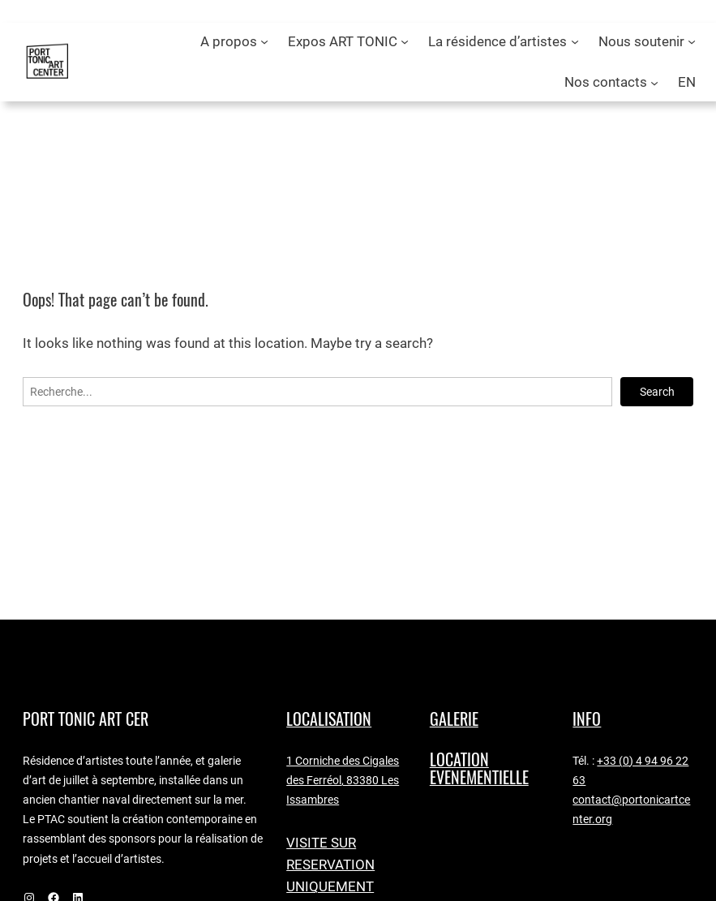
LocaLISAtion (328, 719)
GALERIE (454, 719)
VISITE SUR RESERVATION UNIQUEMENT (330, 864)
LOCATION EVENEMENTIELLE (479, 768)
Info (586, 719)
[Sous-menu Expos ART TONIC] (405, 41)
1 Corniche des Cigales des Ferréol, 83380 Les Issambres (342, 780)
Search (657, 391)
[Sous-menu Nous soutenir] (692, 41)
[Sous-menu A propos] (264, 41)
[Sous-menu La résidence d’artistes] (575, 41)
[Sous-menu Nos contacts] (654, 82)
